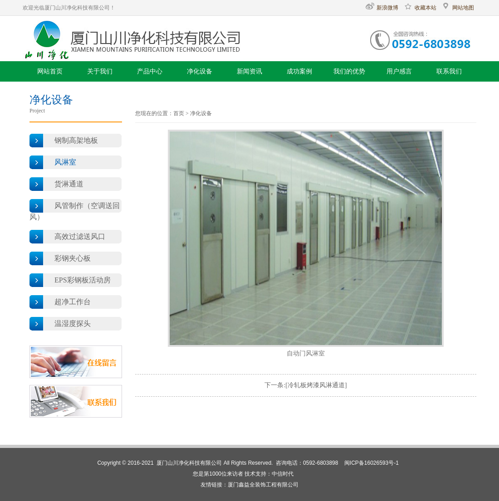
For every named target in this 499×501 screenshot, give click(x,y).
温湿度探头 (72, 323)
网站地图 (457, 8)
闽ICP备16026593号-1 (371, 463)
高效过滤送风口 (79, 236)
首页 (178, 113)
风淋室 (65, 162)
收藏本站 (420, 8)
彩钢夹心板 (72, 258)
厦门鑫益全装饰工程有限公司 (263, 485)
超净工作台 (72, 302)
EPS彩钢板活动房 (82, 280)
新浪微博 (382, 8)
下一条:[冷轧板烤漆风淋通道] (305, 385)
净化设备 (201, 113)
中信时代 (283, 474)
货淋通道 (68, 184)
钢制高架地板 (76, 140)
